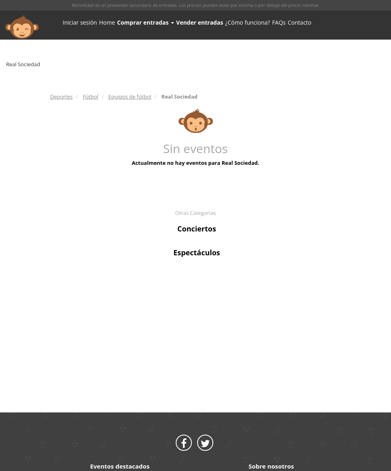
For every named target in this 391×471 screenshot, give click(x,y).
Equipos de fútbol (129, 96)
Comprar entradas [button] (145, 22)
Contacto (299, 22)
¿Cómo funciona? (247, 22)
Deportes (61, 96)
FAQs (279, 22)
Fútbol (90, 96)
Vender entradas (199, 22)
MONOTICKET (22, 27)
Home (107, 22)
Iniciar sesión (80, 22)
